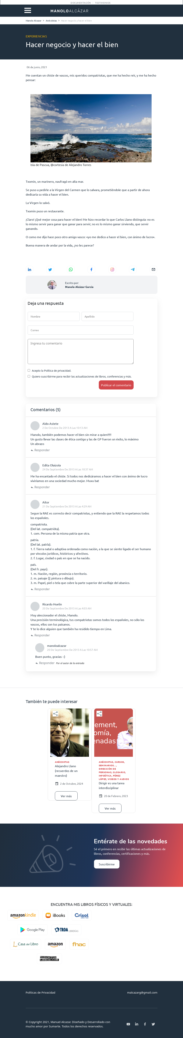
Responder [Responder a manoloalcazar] (47, 663)
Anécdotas (62, 761)
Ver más (66, 796)
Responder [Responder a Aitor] (42, 589)
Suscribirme (107, 864)
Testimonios (102, 2)
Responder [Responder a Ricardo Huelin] (42, 635)
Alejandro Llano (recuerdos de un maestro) (66, 770)
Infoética (105, 775)
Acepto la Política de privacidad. (49, 370)
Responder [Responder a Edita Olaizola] (42, 487)
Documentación (81, 2)
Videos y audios (118, 778)
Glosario (119, 772)
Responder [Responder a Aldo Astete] (42, 450)
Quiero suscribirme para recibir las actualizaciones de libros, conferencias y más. (80, 376)
